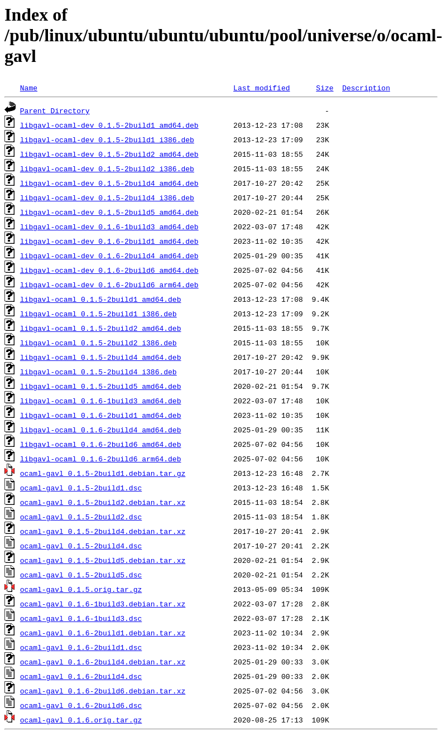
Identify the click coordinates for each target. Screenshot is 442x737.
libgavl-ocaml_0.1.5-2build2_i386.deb (98, 343)
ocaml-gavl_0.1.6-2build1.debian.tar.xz (102, 633)
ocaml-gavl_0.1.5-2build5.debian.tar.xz (102, 560)
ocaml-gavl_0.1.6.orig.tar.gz (81, 720)
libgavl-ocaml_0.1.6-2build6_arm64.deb (100, 459)
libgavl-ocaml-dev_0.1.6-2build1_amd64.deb (109, 241)
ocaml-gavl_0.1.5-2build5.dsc (81, 575)
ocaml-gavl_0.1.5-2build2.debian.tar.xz (102, 502)
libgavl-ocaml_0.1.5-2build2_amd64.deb (100, 328)
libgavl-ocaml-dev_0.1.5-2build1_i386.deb (107, 139)
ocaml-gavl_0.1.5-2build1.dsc (81, 488)
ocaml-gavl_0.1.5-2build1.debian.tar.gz (102, 473)
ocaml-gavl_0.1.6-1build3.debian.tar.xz (102, 604)
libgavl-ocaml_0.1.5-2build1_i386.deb (98, 314)
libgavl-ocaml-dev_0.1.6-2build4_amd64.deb (109, 256)
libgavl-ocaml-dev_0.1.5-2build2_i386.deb (107, 168)
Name (28, 88)
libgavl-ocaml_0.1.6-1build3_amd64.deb (100, 401)
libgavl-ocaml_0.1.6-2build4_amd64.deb (100, 430)
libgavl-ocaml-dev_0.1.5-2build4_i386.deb (107, 197)
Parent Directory (55, 110)
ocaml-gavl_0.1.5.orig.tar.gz (81, 589)
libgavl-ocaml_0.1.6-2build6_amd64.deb (100, 444)
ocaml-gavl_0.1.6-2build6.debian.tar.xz (102, 691)
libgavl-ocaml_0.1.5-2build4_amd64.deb (100, 357)
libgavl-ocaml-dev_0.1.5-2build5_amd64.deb (109, 212)
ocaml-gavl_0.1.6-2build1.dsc (81, 647)
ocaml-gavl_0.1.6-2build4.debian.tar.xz (102, 662)
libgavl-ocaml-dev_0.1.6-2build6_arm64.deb (109, 285)
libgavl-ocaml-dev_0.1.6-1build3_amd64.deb (109, 226)
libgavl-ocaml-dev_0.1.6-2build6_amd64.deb (109, 270)
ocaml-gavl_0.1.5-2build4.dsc (81, 546)
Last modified (261, 88)
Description (366, 88)
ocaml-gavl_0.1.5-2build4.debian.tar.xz (102, 531)
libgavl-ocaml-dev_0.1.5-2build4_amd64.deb (109, 183)
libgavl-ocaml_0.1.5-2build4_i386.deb (98, 372)
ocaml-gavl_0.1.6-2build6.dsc (81, 705)
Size (324, 88)
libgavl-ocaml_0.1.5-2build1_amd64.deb (100, 299)
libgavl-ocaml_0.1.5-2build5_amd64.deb (100, 386)
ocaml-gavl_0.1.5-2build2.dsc (81, 517)
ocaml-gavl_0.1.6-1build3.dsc (81, 618)
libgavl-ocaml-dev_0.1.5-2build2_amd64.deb (109, 154)
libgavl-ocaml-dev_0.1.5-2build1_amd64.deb (109, 125)
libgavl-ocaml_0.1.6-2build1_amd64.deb (100, 415)
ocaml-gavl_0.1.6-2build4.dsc (81, 676)
